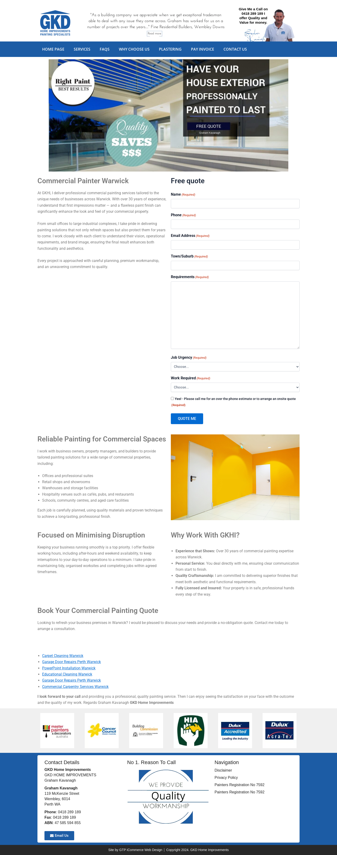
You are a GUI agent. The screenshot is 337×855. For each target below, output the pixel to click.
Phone (183, 215)
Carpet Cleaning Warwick (62, 655)
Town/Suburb (189, 256)
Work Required (190, 378)
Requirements (190, 277)
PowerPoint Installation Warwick (68, 668)
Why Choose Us (134, 49)
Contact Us (235, 49)
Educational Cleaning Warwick (67, 674)
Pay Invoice (202, 49)
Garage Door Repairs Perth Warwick (71, 662)
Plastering (170, 49)
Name (183, 194)
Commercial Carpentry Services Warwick (75, 686)
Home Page (53, 49)
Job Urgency (188, 357)
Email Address (190, 235)
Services (82, 49)
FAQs (105, 49)
